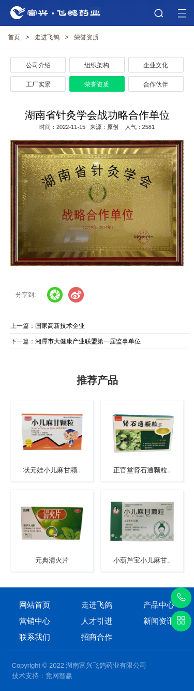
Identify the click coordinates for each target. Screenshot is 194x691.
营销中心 (34, 620)
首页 (14, 37)
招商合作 (96, 636)
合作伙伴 (155, 84)
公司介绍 (38, 65)
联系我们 (34, 636)
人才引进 (96, 620)
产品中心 (158, 604)
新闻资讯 (158, 620)
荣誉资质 (86, 37)
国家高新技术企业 (60, 325)
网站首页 (34, 604)
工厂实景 (38, 84)
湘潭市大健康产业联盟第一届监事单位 (88, 341)
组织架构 (96, 65)
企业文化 (155, 65)
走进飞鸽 (47, 37)
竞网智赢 (59, 676)
